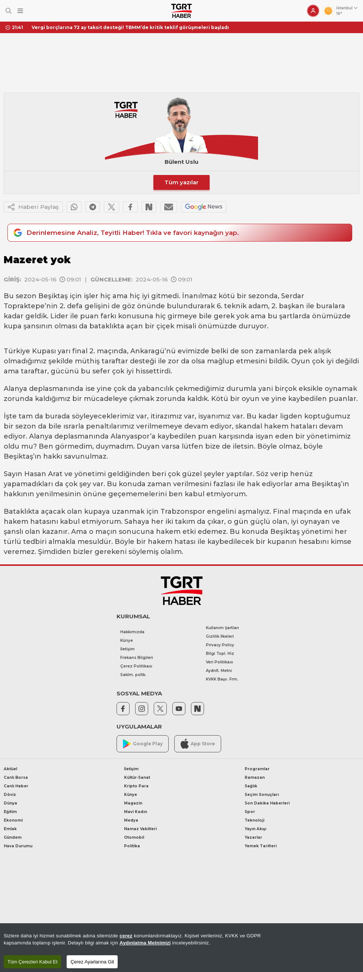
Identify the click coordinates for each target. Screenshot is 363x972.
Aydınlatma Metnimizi (145, 943)
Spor (250, 811)
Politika (132, 846)
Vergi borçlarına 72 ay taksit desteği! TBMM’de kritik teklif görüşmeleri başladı (130, 27)
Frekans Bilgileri (136, 657)
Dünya (10, 803)
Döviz (10, 794)
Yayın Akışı (255, 828)
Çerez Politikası (136, 666)
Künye (126, 640)
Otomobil (134, 837)
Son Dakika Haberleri (267, 803)
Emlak (10, 828)
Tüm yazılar (181, 182)
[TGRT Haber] (181, 11)
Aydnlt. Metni (219, 670)
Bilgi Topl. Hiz (220, 653)
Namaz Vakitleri (140, 828)
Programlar (257, 769)
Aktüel (10, 769)
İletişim (127, 649)
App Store (198, 744)
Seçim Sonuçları (262, 794)
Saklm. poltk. (133, 674)
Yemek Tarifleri (261, 846)
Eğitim (10, 811)
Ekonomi (13, 820)
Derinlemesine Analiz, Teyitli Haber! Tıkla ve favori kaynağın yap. (125, 232)
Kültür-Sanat (137, 777)
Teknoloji (254, 820)
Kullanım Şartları (222, 627)
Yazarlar (253, 837)
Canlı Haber (16, 786)
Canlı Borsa (16, 777)
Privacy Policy (220, 645)
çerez (126, 935)
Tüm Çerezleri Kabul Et (32, 962)
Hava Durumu (18, 846)
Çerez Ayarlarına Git (92, 962)
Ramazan (255, 777)
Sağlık (251, 786)
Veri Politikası (219, 662)
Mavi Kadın (135, 811)
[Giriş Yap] (313, 10)
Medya (131, 820)
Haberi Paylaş (33, 207)
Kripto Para (136, 786)
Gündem (13, 837)
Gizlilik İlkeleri (220, 636)
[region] (181, 947)
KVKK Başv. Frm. (222, 679)
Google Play (143, 744)
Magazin (133, 803)
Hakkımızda (132, 632)
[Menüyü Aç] (20, 11)
